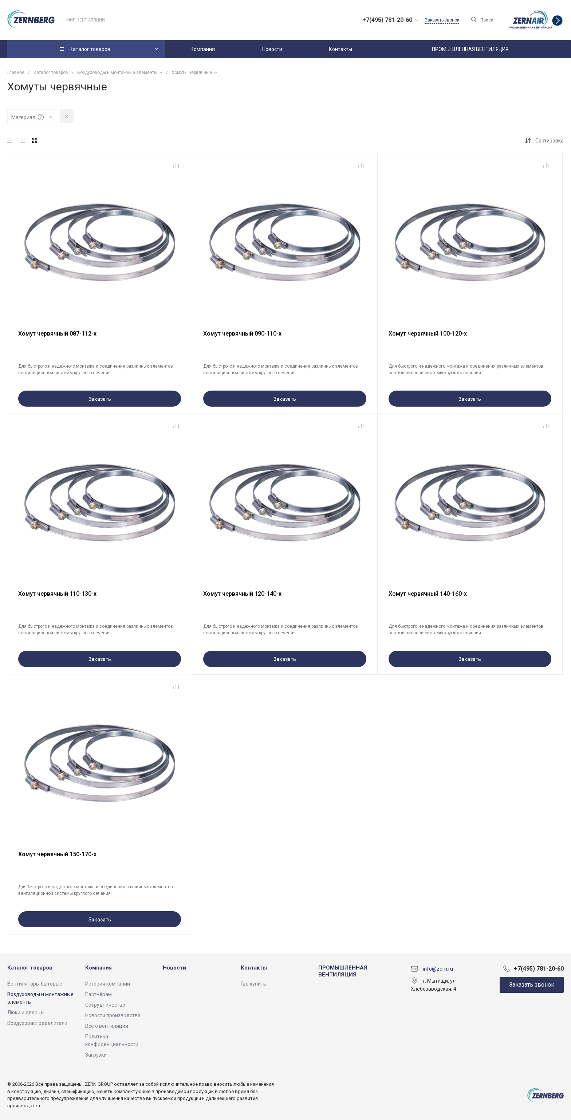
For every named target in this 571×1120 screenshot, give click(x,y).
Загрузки (96, 1055)
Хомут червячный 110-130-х (57, 593)
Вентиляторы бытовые (34, 984)
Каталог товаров (29, 967)
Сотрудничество (105, 1005)
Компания (98, 967)
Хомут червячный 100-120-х (428, 333)
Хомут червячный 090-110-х (242, 333)
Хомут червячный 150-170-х (57, 854)
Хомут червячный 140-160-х (428, 593)
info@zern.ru (438, 968)
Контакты (254, 967)
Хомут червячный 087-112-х (57, 333)
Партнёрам (98, 994)
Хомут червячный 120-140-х (242, 593)
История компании (107, 984)
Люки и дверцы (25, 1012)
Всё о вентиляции (106, 1026)
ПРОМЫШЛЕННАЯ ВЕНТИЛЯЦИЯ (342, 971)
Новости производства (113, 1015)
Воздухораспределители (37, 1023)
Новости (174, 967)
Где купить (253, 984)
